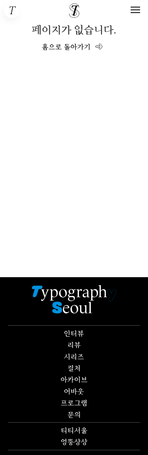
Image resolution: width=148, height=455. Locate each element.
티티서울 (74, 430)
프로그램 (74, 403)
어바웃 (74, 391)
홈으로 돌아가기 (66, 46)
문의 (74, 414)
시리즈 (74, 356)
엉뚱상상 (74, 442)
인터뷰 (74, 333)
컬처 (74, 368)
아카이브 (74, 379)
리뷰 (74, 345)
